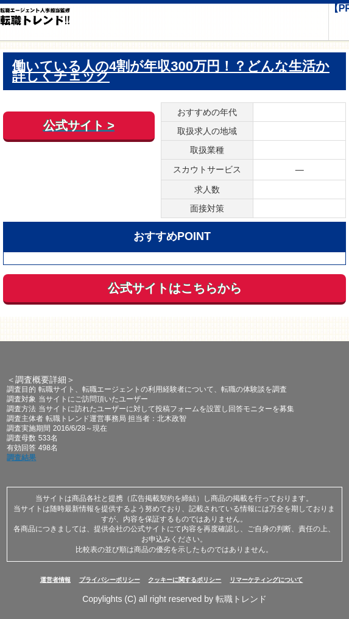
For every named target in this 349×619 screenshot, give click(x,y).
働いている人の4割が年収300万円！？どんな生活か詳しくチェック (171, 71)
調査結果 (21, 457)
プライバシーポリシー (109, 579)
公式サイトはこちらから (175, 288)
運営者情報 (55, 579)
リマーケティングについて (266, 579)
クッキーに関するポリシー (184, 579)
